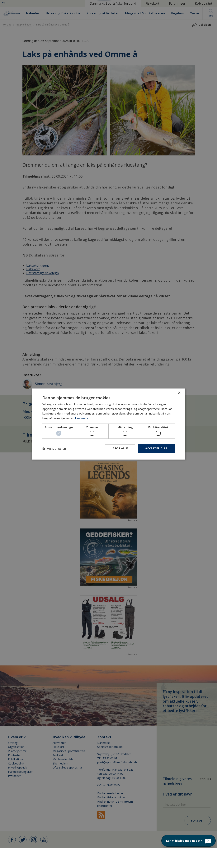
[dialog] (108, 424)
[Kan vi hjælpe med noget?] (188, 841)
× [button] (179, 393)
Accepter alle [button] (156, 448)
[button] (54, 448)
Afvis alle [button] (120, 448)
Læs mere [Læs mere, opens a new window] (81, 418)
